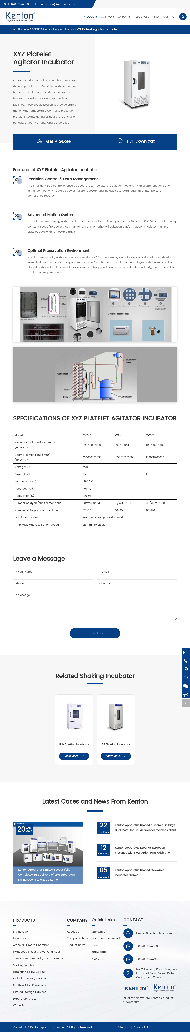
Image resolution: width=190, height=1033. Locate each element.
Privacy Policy (142, 1028)
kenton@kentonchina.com (62, 4)
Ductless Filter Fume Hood (30, 986)
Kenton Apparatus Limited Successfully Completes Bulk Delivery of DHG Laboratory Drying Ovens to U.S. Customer (46, 875)
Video (95, 945)
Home (22, 29)
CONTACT (169, 17)
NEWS (156, 17)
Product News (76, 945)
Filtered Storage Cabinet (29, 992)
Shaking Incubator (60, 29)
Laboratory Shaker (25, 999)
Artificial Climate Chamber (31, 945)
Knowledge (99, 952)
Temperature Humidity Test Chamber (38, 959)
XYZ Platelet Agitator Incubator (97, 29)
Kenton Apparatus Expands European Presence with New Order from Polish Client (144, 850)
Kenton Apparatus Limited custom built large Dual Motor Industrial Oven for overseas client (145, 828)
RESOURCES (141, 17)
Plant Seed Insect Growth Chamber (36, 952)
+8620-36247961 (147, 959)
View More (74, 756)
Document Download (106, 939)
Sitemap (123, 1028)
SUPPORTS (124, 17)
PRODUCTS (90, 17)
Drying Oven (21, 932)
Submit (95, 633)
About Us (73, 932)
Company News (77, 939)
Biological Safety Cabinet (30, 979)
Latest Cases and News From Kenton (95, 802)
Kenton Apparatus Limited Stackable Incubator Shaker (139, 873)
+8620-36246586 (18, 4)
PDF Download (136, 142)
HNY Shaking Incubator (74, 744)
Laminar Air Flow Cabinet (29, 972)
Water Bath (20, 1006)
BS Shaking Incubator (116, 744)
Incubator (19, 939)
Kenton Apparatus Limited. (48, 1028)
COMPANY (107, 17)
